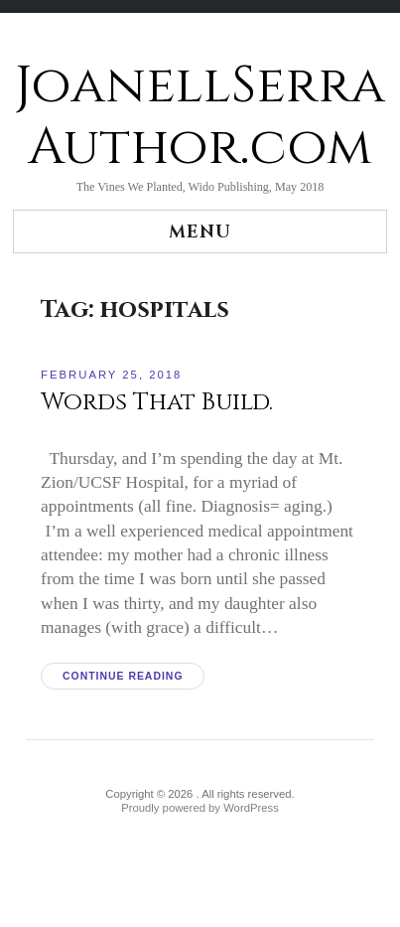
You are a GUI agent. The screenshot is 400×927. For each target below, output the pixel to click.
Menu (200, 232)
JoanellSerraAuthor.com (200, 117)
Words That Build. (157, 402)
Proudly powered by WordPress (200, 808)
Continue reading (123, 676)
